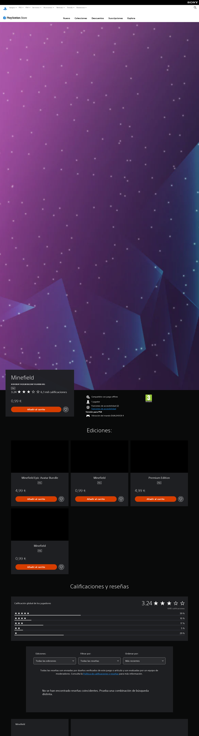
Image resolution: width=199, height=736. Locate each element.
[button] (103, 406)
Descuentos (98, 15)
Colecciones (81, 15)
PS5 (20, 7)
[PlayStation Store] (15, 15)
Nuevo (66, 15)
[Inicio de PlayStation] (5, 7)
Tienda (69, 7)
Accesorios (48, 7)
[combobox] (54, 658)
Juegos (12, 7)
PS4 (26, 7)
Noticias (60, 7)
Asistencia (80, 7)
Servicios (35, 7)
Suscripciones (115, 15)
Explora (131, 15)
